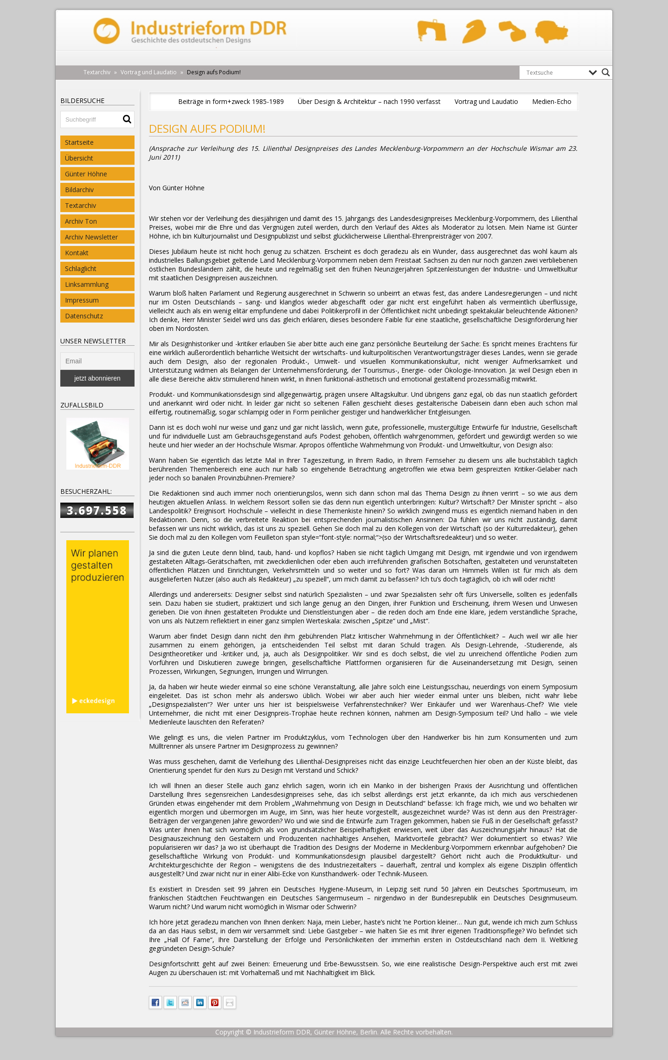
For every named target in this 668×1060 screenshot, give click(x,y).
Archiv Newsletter (91, 237)
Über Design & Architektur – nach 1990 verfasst (369, 101)
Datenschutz (84, 315)
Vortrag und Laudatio (486, 101)
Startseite (79, 142)
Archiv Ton (81, 221)
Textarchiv (80, 205)
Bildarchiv (79, 189)
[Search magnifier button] (605, 72)
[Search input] (555, 72)
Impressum (82, 300)
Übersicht (79, 158)
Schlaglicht (80, 268)
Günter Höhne (86, 173)
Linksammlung (87, 284)
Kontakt (77, 252)
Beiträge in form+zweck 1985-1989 (231, 101)
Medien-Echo (552, 101)
